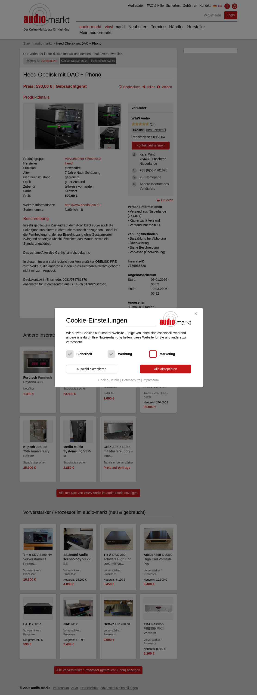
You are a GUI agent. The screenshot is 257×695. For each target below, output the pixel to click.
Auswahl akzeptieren (91, 369)
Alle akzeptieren (165, 369)
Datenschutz (131, 380)
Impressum (151, 380)
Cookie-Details (108, 380)
